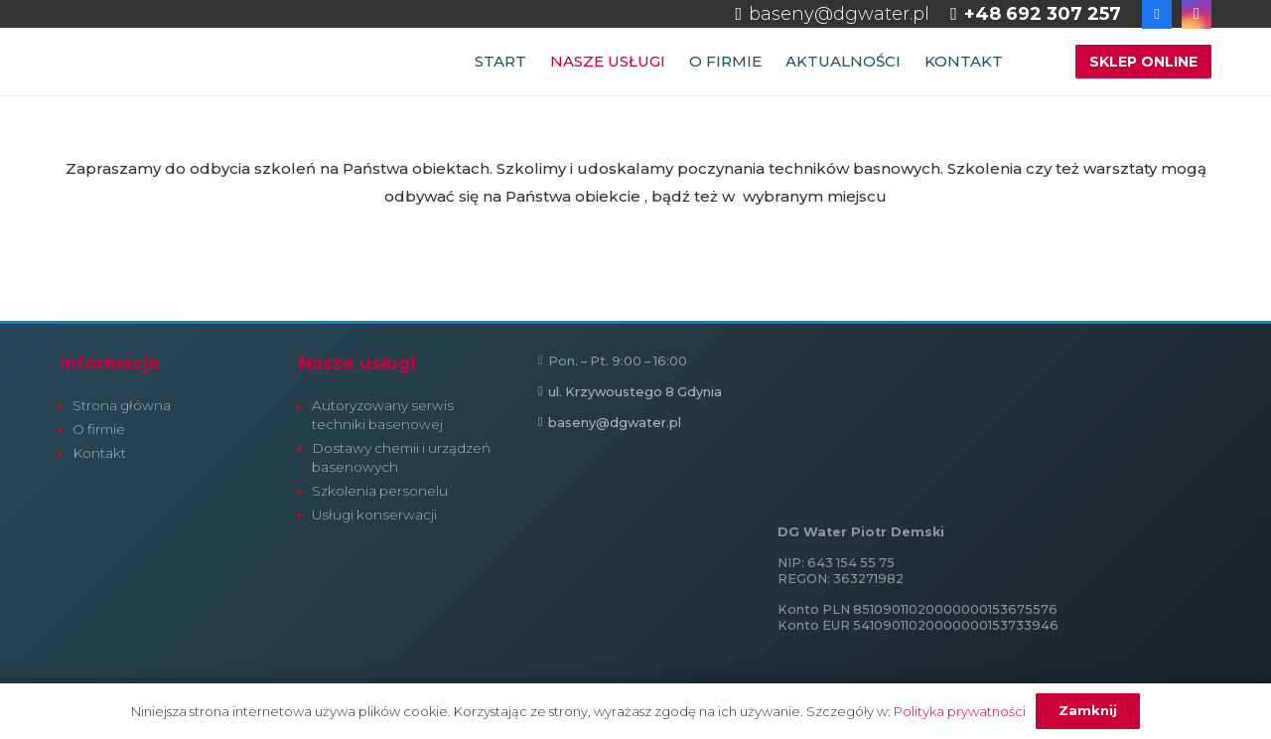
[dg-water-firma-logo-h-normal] (208, 61)
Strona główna (121, 405)
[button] (1035, 61)
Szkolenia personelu (380, 491)
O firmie (98, 429)
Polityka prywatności (960, 711)
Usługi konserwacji (374, 514)
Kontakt (99, 453)
